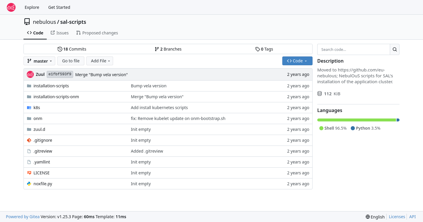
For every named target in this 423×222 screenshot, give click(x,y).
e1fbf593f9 (59, 74)
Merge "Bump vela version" (101, 74)
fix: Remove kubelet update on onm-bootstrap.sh (178, 118)
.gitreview (42, 151)
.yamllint (41, 162)
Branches (168, 49)
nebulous (44, 22)
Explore (32, 7)
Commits (72, 49)
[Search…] (395, 49)
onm (37, 118)
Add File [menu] (101, 61)
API (412, 216)
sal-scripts (73, 22)
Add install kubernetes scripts (159, 107)
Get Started (59, 7)
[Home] (11, 7)
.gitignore (42, 140)
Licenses (397, 216)
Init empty (141, 129)
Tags (264, 49)
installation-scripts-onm (56, 96)
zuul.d (39, 129)
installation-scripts (51, 86)
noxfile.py (42, 183)
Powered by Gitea (23, 216)
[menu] (375, 217)
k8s (36, 107)
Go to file (70, 61)
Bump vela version (149, 86)
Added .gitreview (147, 151)
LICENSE (41, 173)
